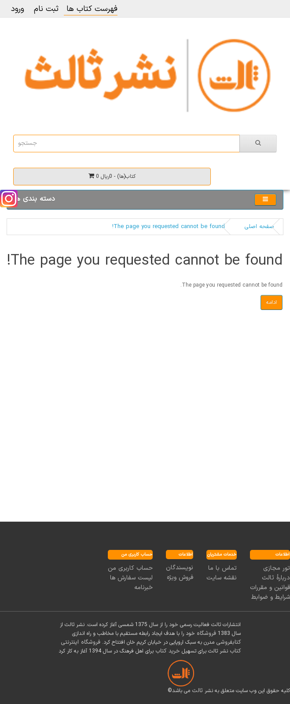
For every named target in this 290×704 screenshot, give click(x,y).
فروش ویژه (180, 577)
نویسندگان (179, 567)
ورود (17, 9)
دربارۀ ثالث (276, 577)
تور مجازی (276, 568)
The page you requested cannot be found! (168, 226)
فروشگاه (206, 633)
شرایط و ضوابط (270, 597)
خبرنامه (143, 587)
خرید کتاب (167, 651)
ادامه (271, 302)
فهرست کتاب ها (90, 9)
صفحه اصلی (259, 226)
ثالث (197, 690)
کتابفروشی (228, 642)
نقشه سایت (221, 577)
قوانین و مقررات (270, 587)
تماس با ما (222, 568)
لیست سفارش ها (131, 577)
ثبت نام (46, 9)
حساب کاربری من (130, 568)
